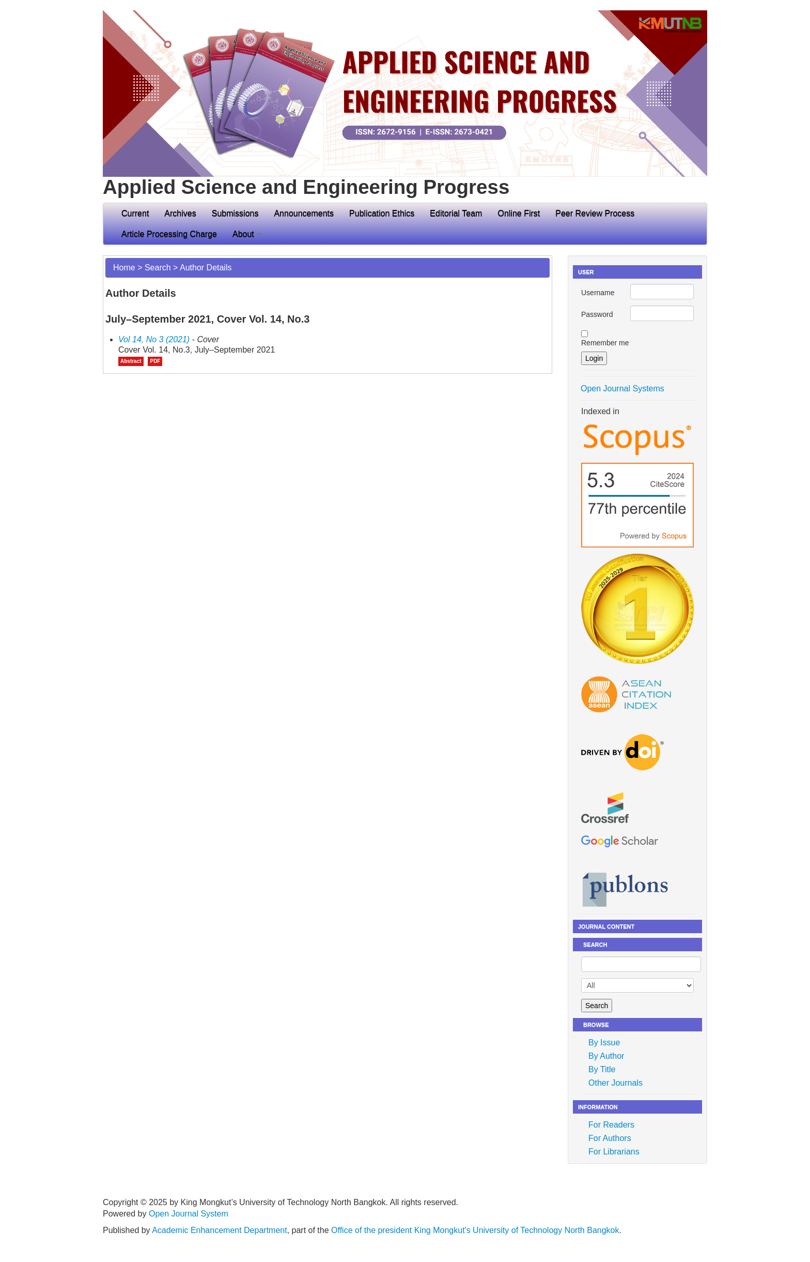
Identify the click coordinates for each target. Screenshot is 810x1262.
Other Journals (615, 1082)
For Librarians (614, 1151)
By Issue (604, 1042)
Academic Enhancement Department (219, 1230)
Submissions (235, 213)
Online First (518, 213)
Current (135, 213)
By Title (601, 1069)
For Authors (609, 1138)
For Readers (611, 1124)
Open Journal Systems (622, 388)
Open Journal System (188, 1213)
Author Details (206, 267)
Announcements (304, 213)
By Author (606, 1056)
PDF (155, 361)
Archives (180, 213)
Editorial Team (456, 213)
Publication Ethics (381, 213)
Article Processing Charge (169, 234)
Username (598, 292)
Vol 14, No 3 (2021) (154, 339)
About (246, 234)
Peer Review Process (594, 213)
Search (158, 267)
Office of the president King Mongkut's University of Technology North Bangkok (475, 1230)
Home (124, 267)
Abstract (131, 361)
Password (597, 314)
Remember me (605, 343)
